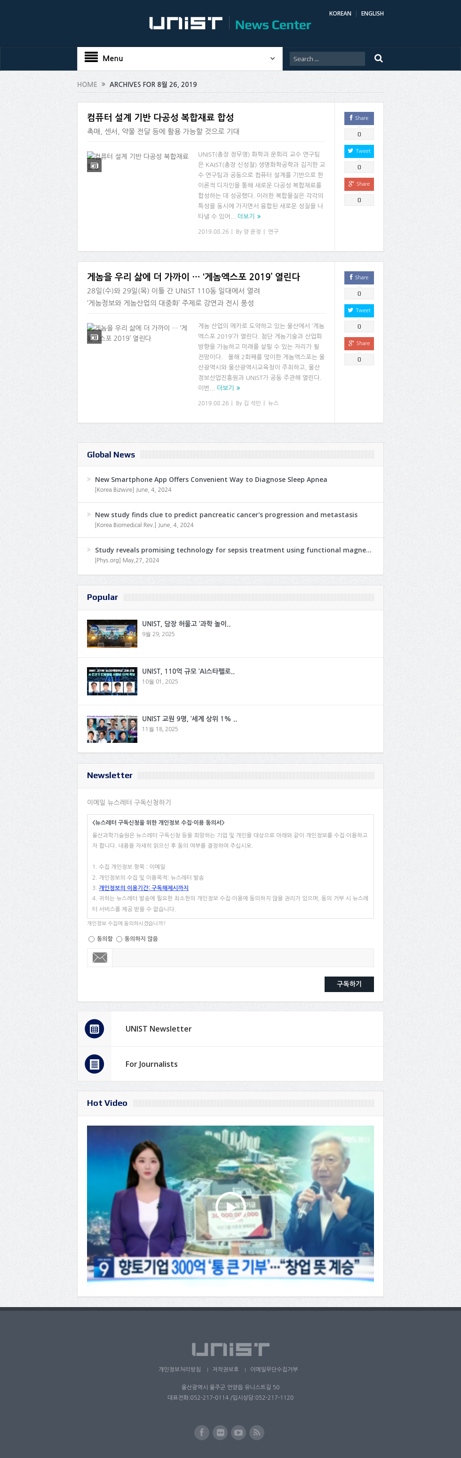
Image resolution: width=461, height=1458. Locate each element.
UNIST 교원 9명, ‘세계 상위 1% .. (189, 719)
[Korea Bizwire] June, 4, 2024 (133, 490)
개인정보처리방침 (179, 1369)
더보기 (246, 216)
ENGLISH (372, 13)
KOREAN (340, 13)
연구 (273, 232)
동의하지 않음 (141, 939)
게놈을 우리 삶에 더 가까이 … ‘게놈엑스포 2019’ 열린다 (193, 277)
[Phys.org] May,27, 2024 (127, 560)
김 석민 (252, 403)
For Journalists (152, 1064)
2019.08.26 (213, 232)
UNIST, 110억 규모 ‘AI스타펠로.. (188, 671)
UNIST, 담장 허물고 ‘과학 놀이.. (186, 624)
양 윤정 (252, 232)
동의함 (105, 939)
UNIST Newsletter (159, 1029)
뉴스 (273, 403)
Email (99, 958)
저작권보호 (225, 1369)
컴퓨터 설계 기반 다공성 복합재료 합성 (160, 117)
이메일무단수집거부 (274, 1369)
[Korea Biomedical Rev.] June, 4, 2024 (144, 525)
